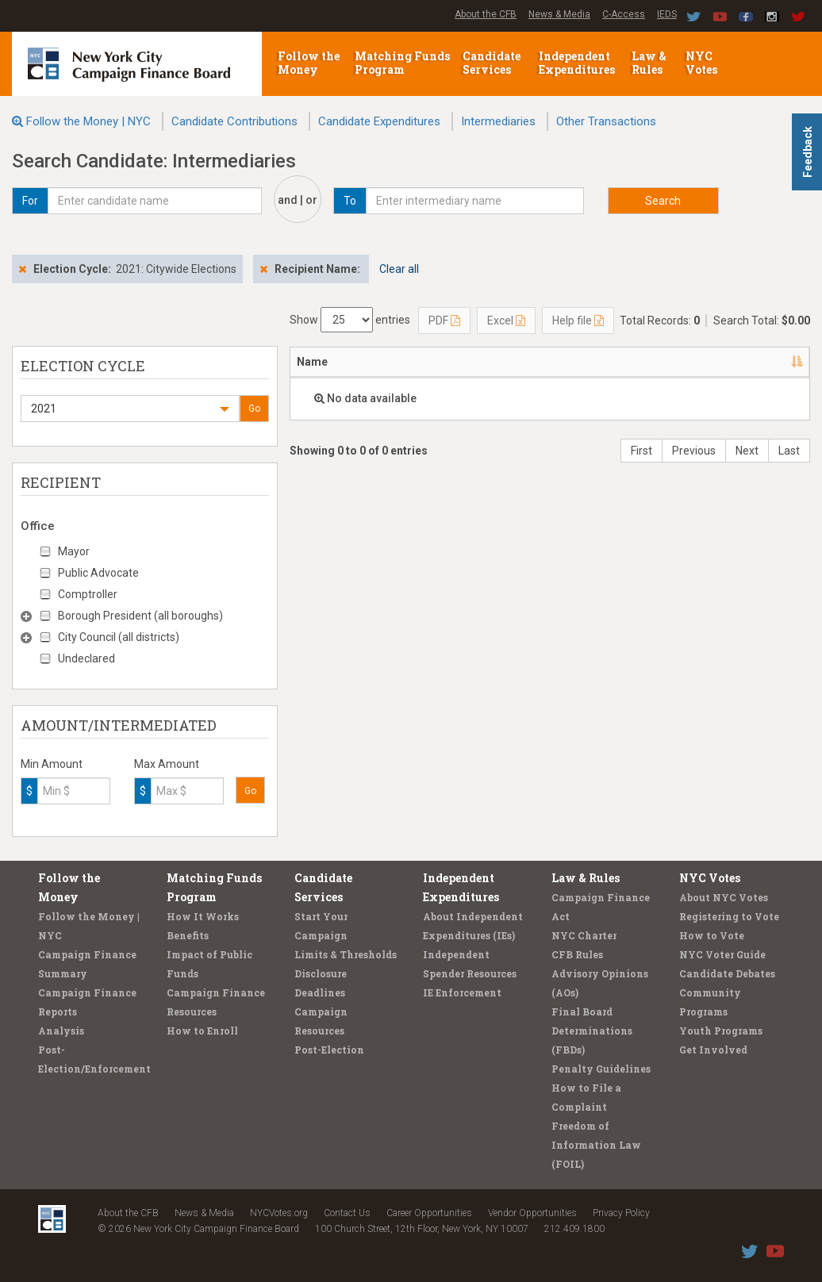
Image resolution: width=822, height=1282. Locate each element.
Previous (694, 450)
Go (254, 408)
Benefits (188, 935)
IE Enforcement (462, 992)
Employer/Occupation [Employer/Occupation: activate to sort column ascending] (504, 361)
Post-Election (329, 1049)
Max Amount (166, 764)
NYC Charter (583, 935)
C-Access (623, 14)
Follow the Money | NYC (88, 121)
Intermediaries (498, 121)
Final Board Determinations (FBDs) (591, 1030)
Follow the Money (309, 62)
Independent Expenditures (578, 62)
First (641, 450)
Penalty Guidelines (601, 1068)
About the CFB (486, 14)
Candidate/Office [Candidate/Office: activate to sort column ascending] (651, 361)
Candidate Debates (727, 973)
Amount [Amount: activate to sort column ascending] (765, 361)
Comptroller (87, 594)
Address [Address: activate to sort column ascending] (387, 361)
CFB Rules (577, 954)
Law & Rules (649, 62)
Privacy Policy (621, 1213)
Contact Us (347, 1213)
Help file (578, 320)
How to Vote (711, 935)
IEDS (667, 14)
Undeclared (86, 658)
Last (789, 450)
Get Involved (713, 1049)
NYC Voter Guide (722, 954)
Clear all (399, 269)
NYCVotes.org (279, 1213)
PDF (444, 320)
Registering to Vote (729, 916)
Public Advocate (98, 572)
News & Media (559, 14)
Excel (506, 320)
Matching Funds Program (402, 62)
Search (663, 200)
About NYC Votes (723, 897)
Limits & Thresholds (345, 954)
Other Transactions (606, 121)
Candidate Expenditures (379, 121)
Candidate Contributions (234, 121)
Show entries (350, 319)
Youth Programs (720, 1030)
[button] (130, 408)
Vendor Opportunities (532, 1213)
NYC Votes (703, 62)
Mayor (74, 551)
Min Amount (52, 764)
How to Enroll (202, 1030)
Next (747, 450)
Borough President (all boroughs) (140, 615)
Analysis (61, 1030)
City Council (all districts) (118, 637)
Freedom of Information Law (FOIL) (596, 1144)
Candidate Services (491, 62)
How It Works (203, 916)
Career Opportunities (429, 1213)
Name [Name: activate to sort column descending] (312, 361)
